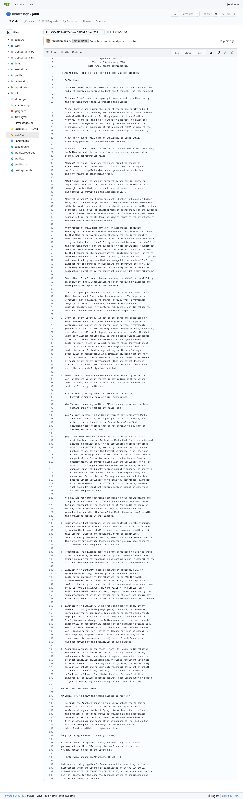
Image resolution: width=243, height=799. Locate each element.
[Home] (7, 4)
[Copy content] (218, 53)
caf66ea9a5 (80, 41)
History (200, 52)
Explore (19, 4)
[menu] (214, 796)
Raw (177, 52)
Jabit (35, 14)
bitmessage (21, 14)
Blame (188, 52)
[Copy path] (125, 32)
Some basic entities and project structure (114, 41)
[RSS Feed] (175, 14)
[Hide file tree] (9, 32)
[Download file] (211, 53)
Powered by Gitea (14, 795)
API (236, 795)
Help (32, 4)
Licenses (227, 795)
